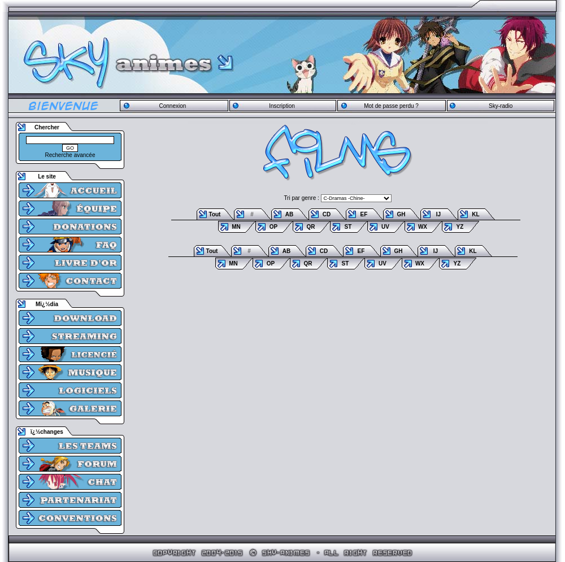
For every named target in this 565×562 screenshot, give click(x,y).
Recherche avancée (70, 155)
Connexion (172, 106)
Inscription (282, 106)
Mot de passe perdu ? (391, 106)
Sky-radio (500, 106)
